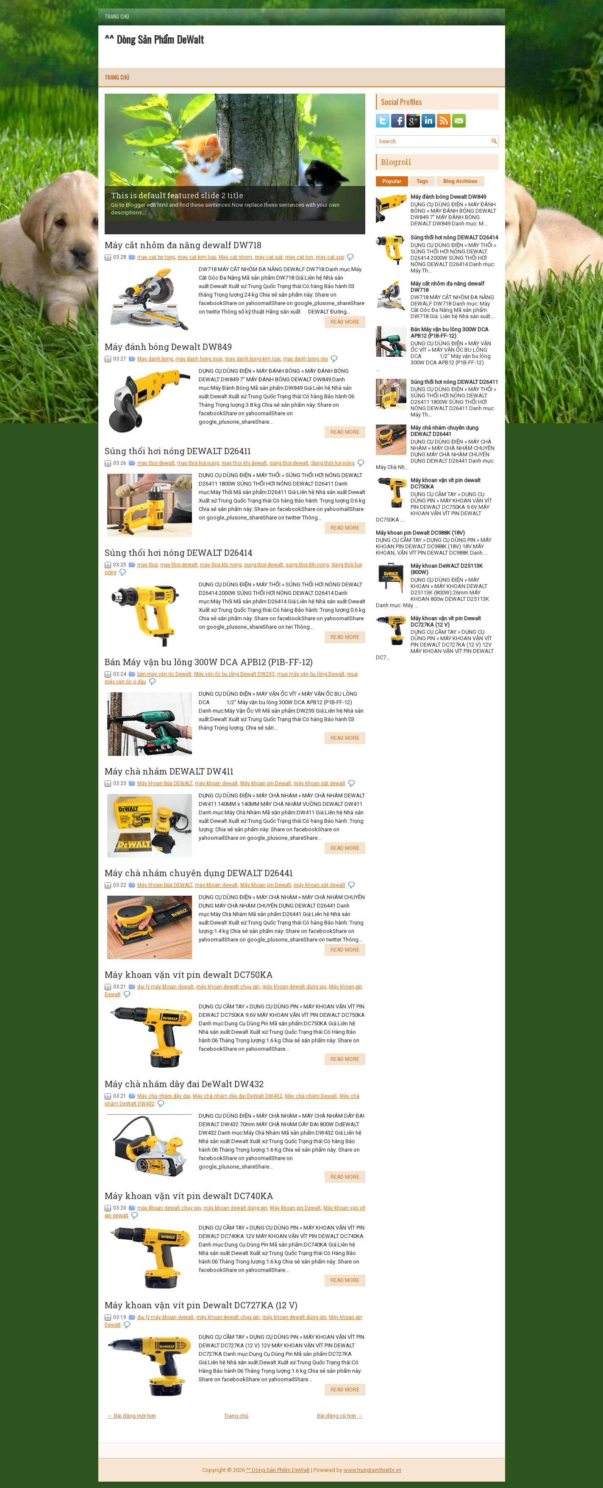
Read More (345, 322)
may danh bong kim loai (253, 359)
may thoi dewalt (156, 463)
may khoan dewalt (216, 783)
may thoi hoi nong (198, 463)
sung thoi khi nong (307, 565)
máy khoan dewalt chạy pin (228, 987)
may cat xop (330, 257)
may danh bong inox (198, 359)
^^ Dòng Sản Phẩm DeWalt (154, 39)
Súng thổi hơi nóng (333, 463)
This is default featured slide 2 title (177, 195)
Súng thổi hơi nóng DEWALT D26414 (179, 552)
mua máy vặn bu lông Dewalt (311, 674)
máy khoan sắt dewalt (319, 783)
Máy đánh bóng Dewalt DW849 (168, 346)
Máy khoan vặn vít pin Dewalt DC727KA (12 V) (201, 1305)
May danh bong (155, 359)
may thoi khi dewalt (244, 463)
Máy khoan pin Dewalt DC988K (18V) (420, 533)
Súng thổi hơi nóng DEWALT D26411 (178, 451)
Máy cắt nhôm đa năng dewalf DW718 (183, 245)
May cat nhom (235, 257)
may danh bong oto (305, 359)
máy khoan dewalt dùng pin (294, 987)
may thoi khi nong (221, 565)
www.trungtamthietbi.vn (372, 1470)
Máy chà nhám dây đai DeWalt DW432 (184, 1084)
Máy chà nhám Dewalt (311, 1096)
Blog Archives (460, 181)
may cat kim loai (197, 257)
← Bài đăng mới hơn (131, 1416)
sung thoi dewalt (289, 463)
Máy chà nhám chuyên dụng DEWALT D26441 (199, 873)
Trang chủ (117, 16)
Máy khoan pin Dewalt (265, 783)
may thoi (147, 565)
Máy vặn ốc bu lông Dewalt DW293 (234, 674)
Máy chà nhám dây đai (163, 1096)
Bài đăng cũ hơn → (340, 1416)
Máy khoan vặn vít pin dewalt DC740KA (189, 1195)
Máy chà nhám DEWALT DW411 (169, 771)
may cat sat (269, 257)
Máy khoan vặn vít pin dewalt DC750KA (189, 974)
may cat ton (299, 257)
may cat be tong (156, 257)
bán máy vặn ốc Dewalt (164, 674)
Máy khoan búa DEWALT (164, 783)
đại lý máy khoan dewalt (165, 987)
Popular (392, 181)
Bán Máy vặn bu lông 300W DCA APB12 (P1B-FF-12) (209, 662)
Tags (422, 181)
